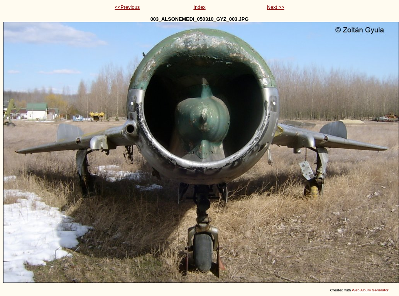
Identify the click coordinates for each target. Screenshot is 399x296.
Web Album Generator (370, 290)
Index (199, 7)
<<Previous (127, 7)
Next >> (275, 7)
